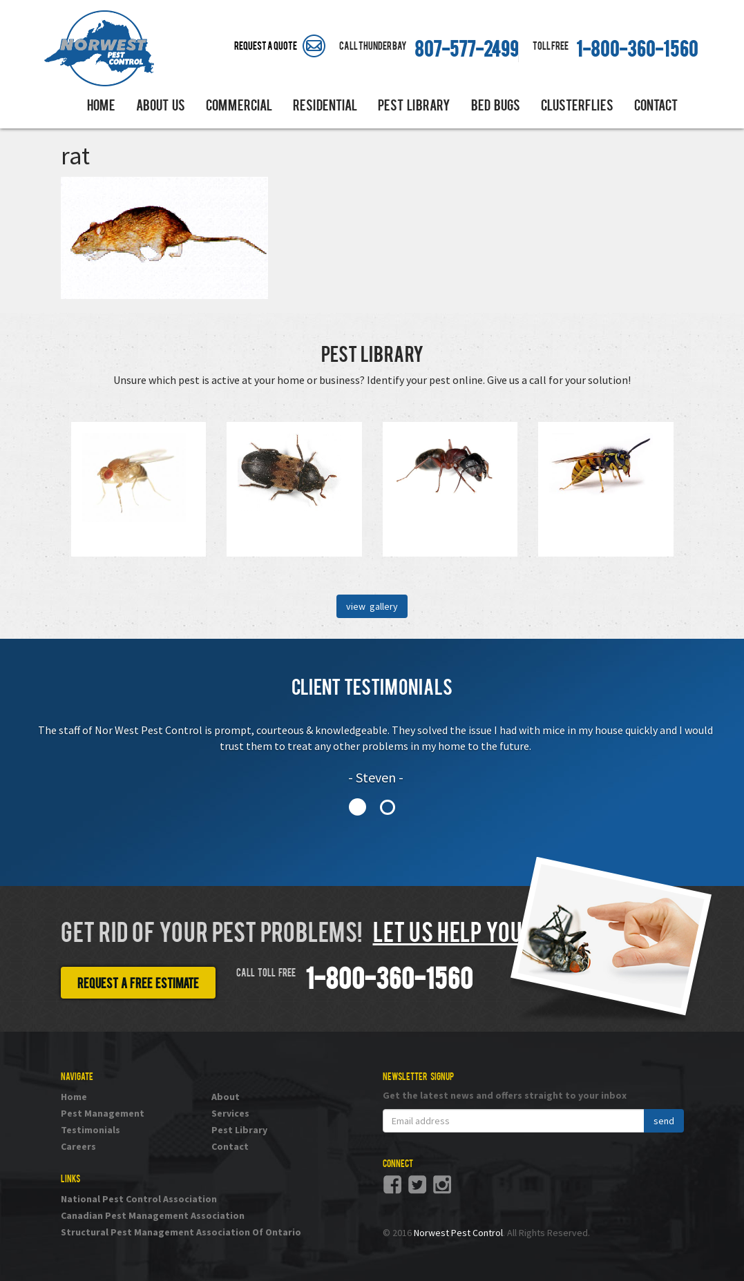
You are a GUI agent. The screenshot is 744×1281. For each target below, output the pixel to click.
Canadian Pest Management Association (153, 1215)
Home (101, 107)
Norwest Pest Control (458, 1232)
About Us (160, 107)
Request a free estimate (138, 984)
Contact (656, 107)
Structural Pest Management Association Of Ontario (181, 1232)
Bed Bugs (495, 107)
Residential (325, 107)
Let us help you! (450, 935)
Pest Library (414, 107)
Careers (78, 1146)
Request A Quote (265, 47)
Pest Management (102, 1113)
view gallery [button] (372, 606)
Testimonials (90, 1130)
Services (230, 1113)
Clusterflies (577, 107)
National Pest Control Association (139, 1199)
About (225, 1096)
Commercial (239, 107)
